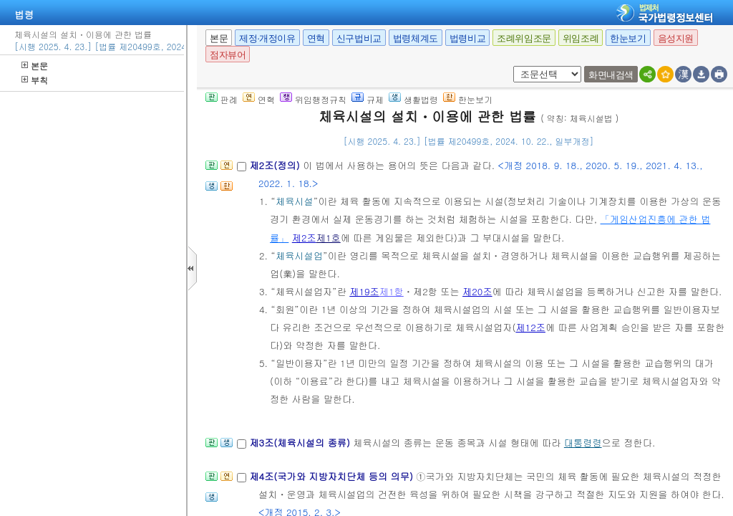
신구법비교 (359, 38)
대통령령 (583, 442)
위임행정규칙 (313, 99)
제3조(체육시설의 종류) (301, 442)
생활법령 (413, 99)
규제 (367, 99)
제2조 (304, 237)
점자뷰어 (228, 54)
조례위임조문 (524, 38)
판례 (221, 99)
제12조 (530, 327)
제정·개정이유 (267, 38)
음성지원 (676, 38)
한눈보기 (628, 38)
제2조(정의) (276, 165)
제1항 (391, 291)
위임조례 (580, 38)
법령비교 (467, 38)
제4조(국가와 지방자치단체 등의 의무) (332, 476)
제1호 (328, 237)
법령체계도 (415, 38)
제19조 (364, 291)
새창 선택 (510, 66)
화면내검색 (611, 75)
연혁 (316, 38)
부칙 (34, 80)
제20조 (477, 291)
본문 (34, 65)
